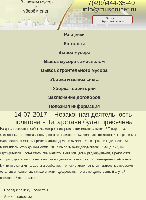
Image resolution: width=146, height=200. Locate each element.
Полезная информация (74, 106)
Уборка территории (74, 88)
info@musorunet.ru (109, 9)
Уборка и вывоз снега (74, 79)
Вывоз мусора (74, 52)
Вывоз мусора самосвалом (74, 61)
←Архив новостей (16, 196)
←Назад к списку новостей (24, 190)
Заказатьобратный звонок (112, 20)
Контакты (74, 43)
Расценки (74, 34)
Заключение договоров (74, 97)
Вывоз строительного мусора (74, 70)
